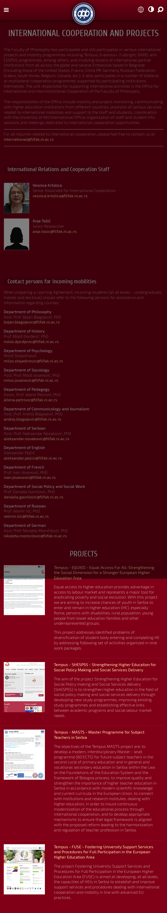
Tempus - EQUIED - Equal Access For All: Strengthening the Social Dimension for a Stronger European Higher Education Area (104, 572)
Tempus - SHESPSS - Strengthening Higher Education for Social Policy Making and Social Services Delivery (105, 667)
